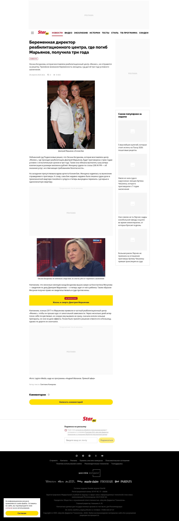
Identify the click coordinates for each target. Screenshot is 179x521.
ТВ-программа (128, 33)
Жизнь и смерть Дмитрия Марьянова (71, 302)
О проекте (54, 460)
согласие (8, 508)
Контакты (64, 460)
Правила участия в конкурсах (91, 460)
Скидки (143, 33)
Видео (68, 33)
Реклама (73, 460)
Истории (95, 33)
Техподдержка (117, 464)
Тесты (105, 33)
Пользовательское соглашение (117, 460)
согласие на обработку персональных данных (90, 430)
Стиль (114, 33)
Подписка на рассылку (75, 426)
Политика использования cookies (69, 464)
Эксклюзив (81, 33)
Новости (57, 33)
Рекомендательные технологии (97, 464)
